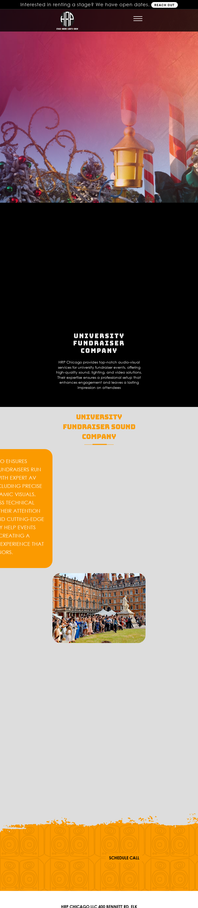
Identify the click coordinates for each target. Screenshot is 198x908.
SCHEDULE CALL (124, 857)
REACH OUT (164, 5)
